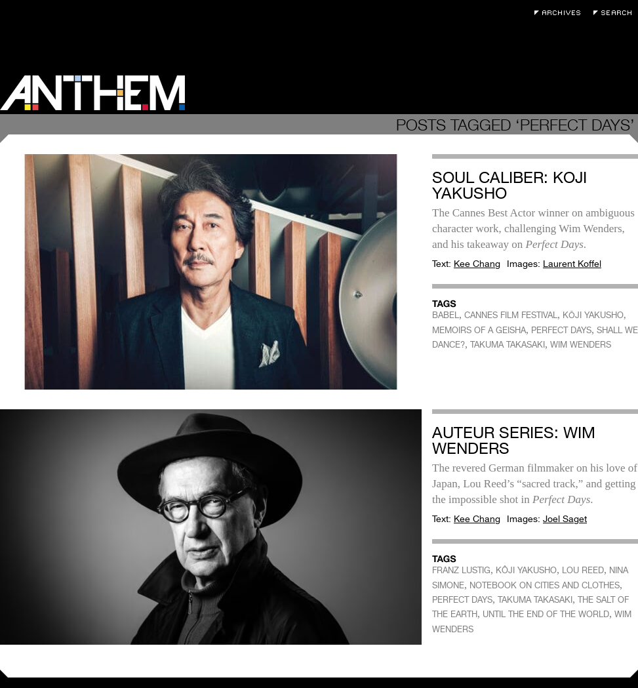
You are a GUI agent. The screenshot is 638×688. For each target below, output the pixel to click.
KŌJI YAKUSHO (593, 315)
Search (615, 12)
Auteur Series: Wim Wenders (513, 440)
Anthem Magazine (92, 92)
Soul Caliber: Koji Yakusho (509, 185)
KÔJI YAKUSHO (526, 570)
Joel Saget (565, 519)
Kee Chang (477, 263)
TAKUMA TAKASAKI (507, 345)
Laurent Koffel (572, 263)
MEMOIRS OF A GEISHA (479, 330)
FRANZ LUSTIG (461, 570)
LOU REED (583, 570)
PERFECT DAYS (561, 330)
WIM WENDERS (580, 345)
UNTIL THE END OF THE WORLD (546, 614)
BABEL (445, 315)
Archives (560, 12)
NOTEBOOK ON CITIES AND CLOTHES (544, 585)
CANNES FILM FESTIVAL (510, 315)
